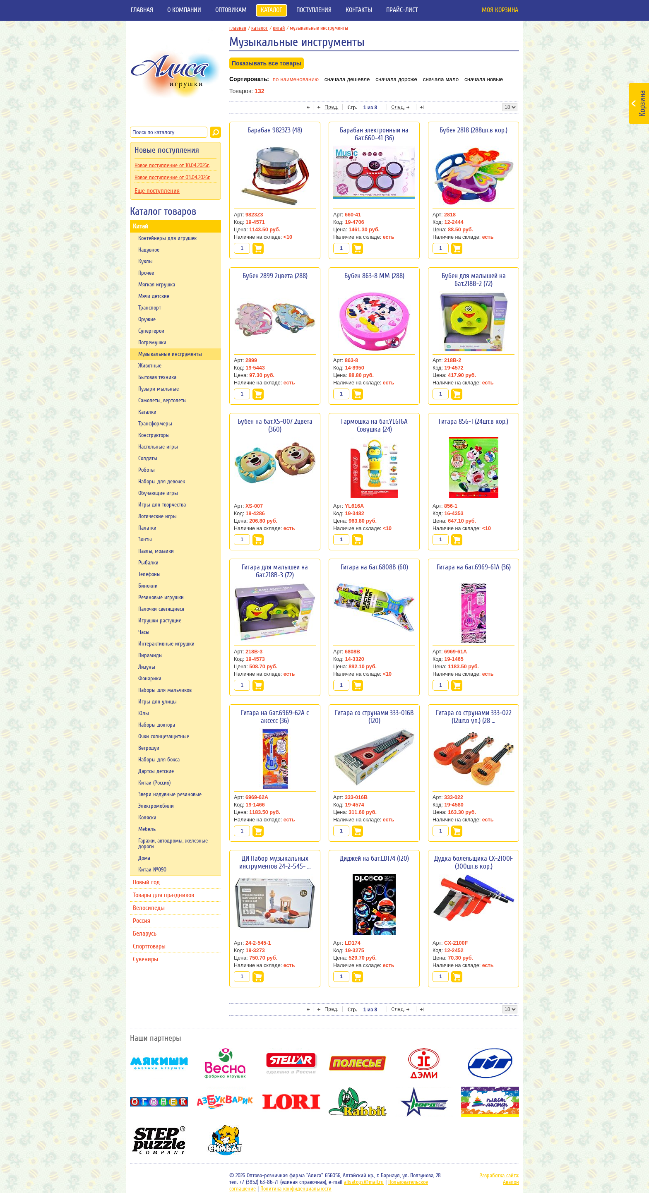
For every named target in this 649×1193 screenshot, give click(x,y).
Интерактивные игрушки (166, 644)
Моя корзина (500, 10)
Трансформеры (155, 423)
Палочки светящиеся (161, 609)
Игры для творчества (162, 505)
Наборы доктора (156, 725)
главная (239, 28)
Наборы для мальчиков (165, 690)
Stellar (291, 1063)
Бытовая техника (157, 377)
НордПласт (424, 1102)
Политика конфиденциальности (296, 1189)
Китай (140, 226)
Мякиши (159, 1063)
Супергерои (151, 331)
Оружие (147, 319)
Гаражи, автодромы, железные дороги (173, 844)
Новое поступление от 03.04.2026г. (172, 177)
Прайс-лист (402, 10)
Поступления (314, 10)
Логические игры (157, 516)
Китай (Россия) (154, 783)
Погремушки (152, 342)
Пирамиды (150, 655)
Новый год (146, 882)
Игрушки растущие (159, 620)
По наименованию (296, 79)
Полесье (358, 1063)
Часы (143, 632)
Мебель (147, 829)
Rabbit (358, 1102)
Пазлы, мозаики (156, 551)
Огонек (159, 1102)
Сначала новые (483, 79)
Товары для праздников (163, 895)
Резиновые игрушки (161, 597)
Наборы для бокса (159, 759)
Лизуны (146, 667)
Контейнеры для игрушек (167, 238)
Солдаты (147, 458)
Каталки (147, 412)
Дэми (424, 1063)
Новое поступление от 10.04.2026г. (172, 165)
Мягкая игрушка (156, 284)
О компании (184, 10)
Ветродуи (148, 748)
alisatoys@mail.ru (364, 1182)
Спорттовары (149, 946)
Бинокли (148, 586)
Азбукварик (225, 1102)
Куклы (145, 261)
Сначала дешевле (347, 79)
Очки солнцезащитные (163, 736)
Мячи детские (153, 296)
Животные (149, 365)
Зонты (145, 539)
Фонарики (149, 678)
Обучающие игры (158, 493)
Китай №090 (152, 870)
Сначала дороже (396, 79)
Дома (144, 858)
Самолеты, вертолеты (162, 400)
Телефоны (149, 574)
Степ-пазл (159, 1140)
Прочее (146, 273)
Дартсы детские (156, 771)
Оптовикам (231, 10)
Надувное (148, 250)
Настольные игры (158, 447)
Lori (291, 1102)
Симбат (225, 1140)
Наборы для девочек (161, 481)
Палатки (147, 528)
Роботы (146, 470)
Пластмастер (490, 1102)
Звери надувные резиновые (170, 794)
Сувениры (145, 959)
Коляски (147, 817)
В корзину (258, 248)
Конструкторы (154, 435)
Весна (225, 1063)
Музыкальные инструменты (170, 354)
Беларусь (144, 933)
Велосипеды (149, 908)
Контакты (359, 10)
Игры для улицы (157, 702)
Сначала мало (441, 79)
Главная (142, 10)
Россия (141, 920)
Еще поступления (157, 190)
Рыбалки (148, 562)
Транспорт (149, 308)
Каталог (271, 10)
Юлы (143, 713)
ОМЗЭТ (490, 1063)
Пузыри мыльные (158, 389)
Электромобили (156, 806)
